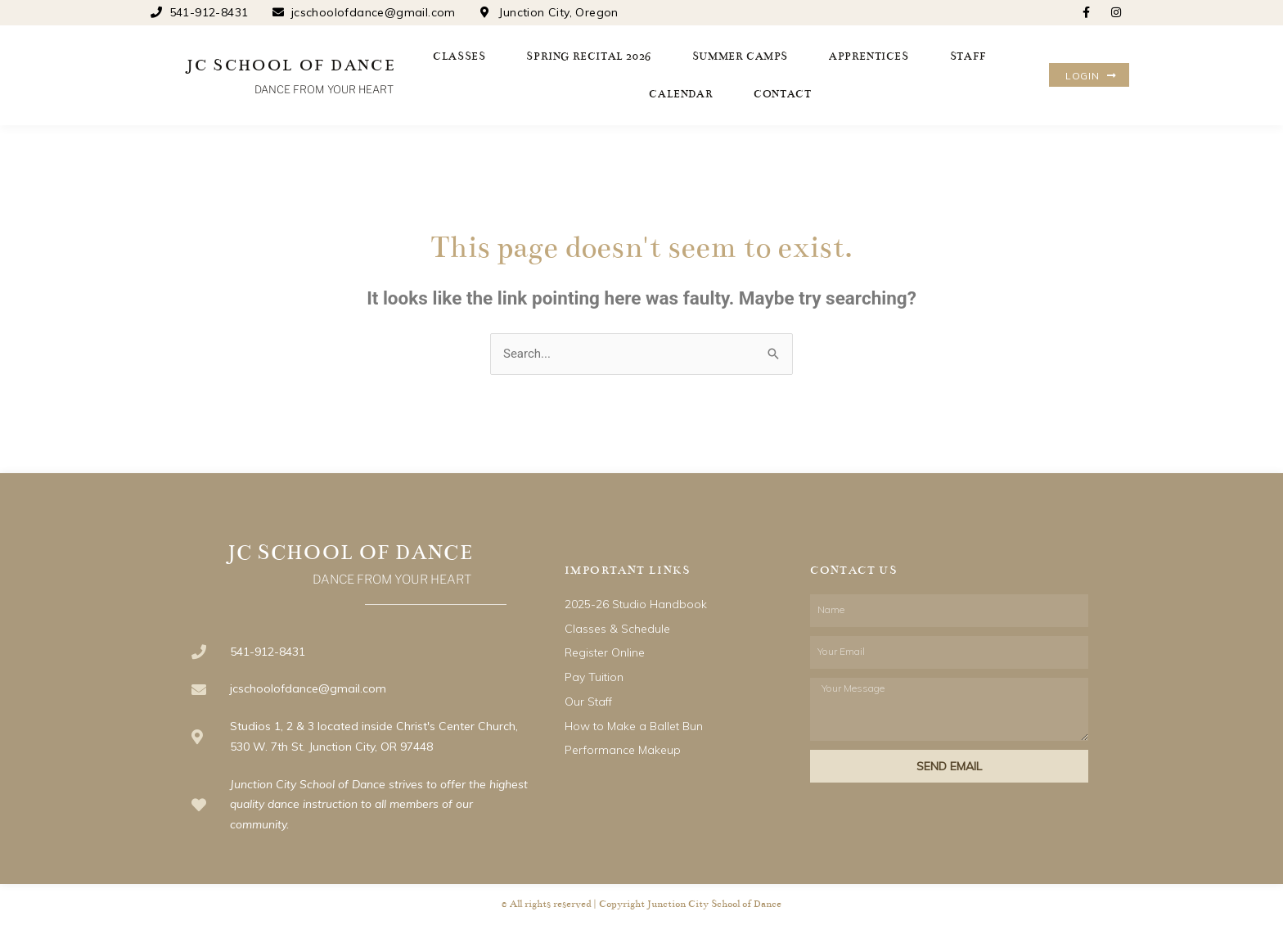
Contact (782, 94)
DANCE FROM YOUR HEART (324, 89)
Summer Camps (740, 56)
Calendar (681, 94)
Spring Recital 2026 (588, 56)
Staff (968, 56)
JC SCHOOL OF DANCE (291, 65)
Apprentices (869, 56)
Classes (459, 56)
